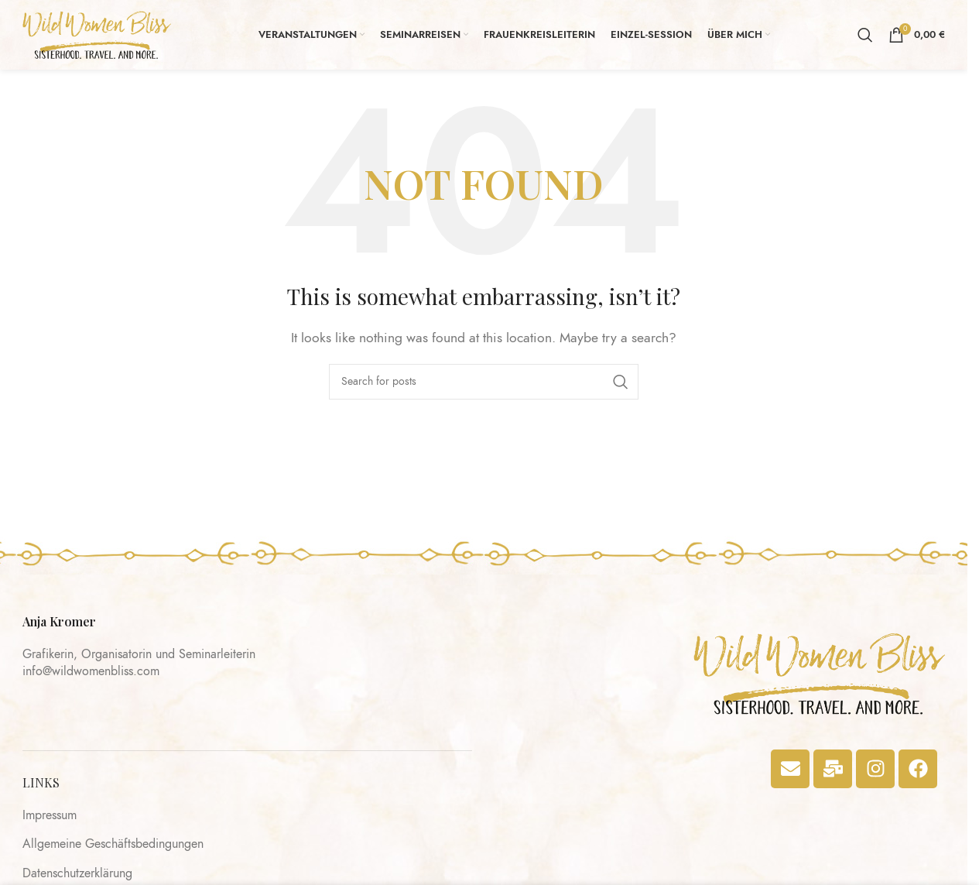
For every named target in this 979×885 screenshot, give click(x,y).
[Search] (865, 34)
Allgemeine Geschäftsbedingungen (113, 843)
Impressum (49, 815)
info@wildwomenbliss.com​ (90, 671)
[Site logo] (96, 34)
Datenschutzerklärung (77, 873)
